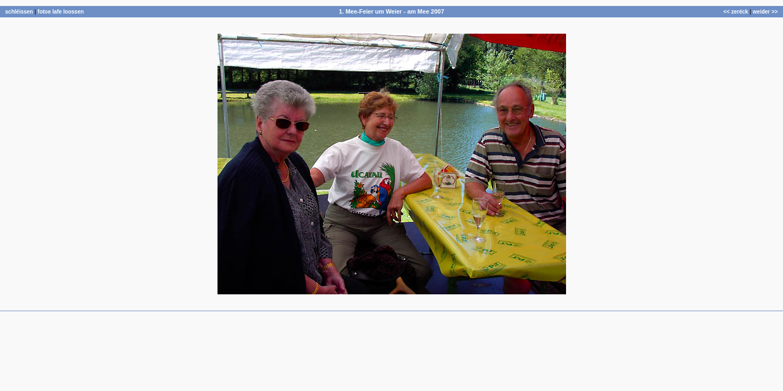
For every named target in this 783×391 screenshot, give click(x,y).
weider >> (765, 12)
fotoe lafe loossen (61, 12)
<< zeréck (735, 12)
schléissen (19, 12)
